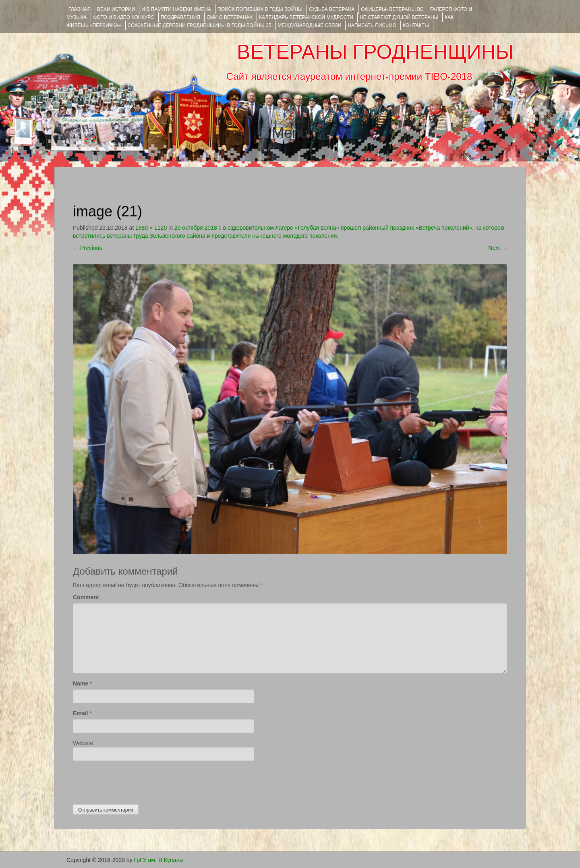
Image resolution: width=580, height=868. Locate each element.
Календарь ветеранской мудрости (306, 17)
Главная (79, 9)
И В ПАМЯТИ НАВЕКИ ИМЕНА (176, 9)
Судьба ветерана (332, 9)
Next (497, 248)
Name (80, 683)
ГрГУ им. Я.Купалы (159, 860)
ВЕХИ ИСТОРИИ (116, 9)
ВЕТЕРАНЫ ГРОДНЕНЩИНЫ (375, 52)
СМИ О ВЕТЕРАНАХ (230, 17)
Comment (86, 597)
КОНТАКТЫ (416, 25)
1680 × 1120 (151, 227)
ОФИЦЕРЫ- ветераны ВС (392, 9)
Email (80, 713)
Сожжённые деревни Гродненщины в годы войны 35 (199, 25)
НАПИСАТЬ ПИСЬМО (372, 25)
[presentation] (134, 780)
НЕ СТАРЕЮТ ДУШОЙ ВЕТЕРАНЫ (399, 17)
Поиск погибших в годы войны (260, 9)
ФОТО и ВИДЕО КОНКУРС (123, 17)
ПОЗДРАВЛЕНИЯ (180, 17)
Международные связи (309, 25)
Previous (87, 248)
